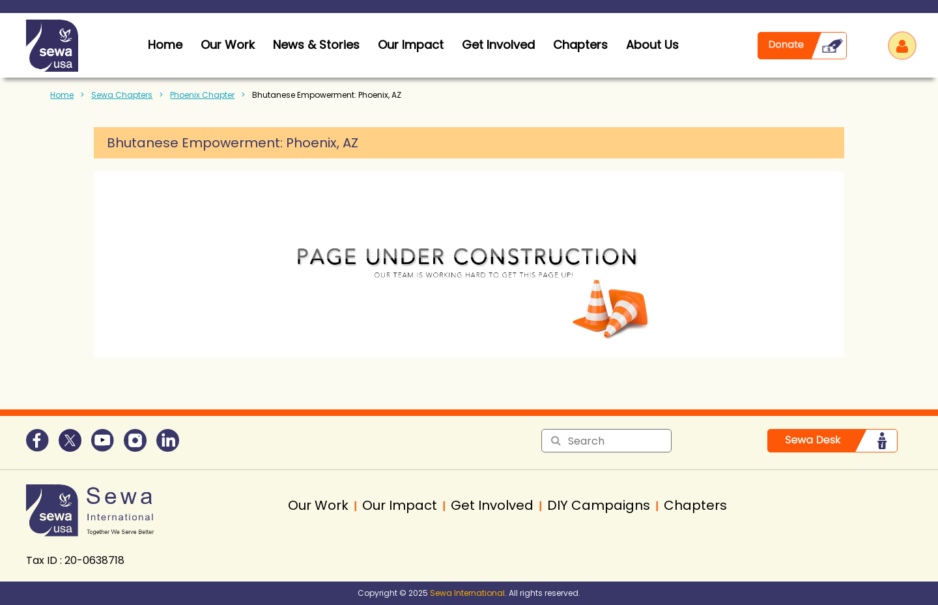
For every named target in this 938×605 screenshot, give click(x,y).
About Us (652, 45)
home (165, 45)
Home (62, 94)
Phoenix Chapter (202, 94)
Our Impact (411, 45)
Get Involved (498, 45)
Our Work (228, 45)
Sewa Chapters (121, 94)
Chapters (580, 45)
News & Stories (316, 45)
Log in (902, 45)
